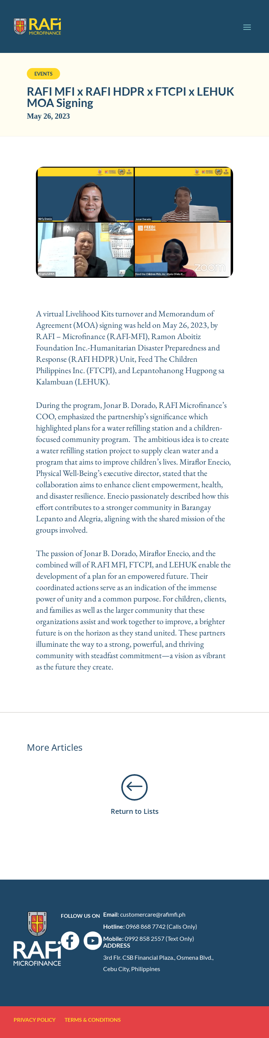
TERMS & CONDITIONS (93, 1019)
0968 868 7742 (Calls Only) (161, 926)
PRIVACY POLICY (38, 1019)
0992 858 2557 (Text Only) (159, 938)
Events (43, 74)
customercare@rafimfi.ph (153, 914)
